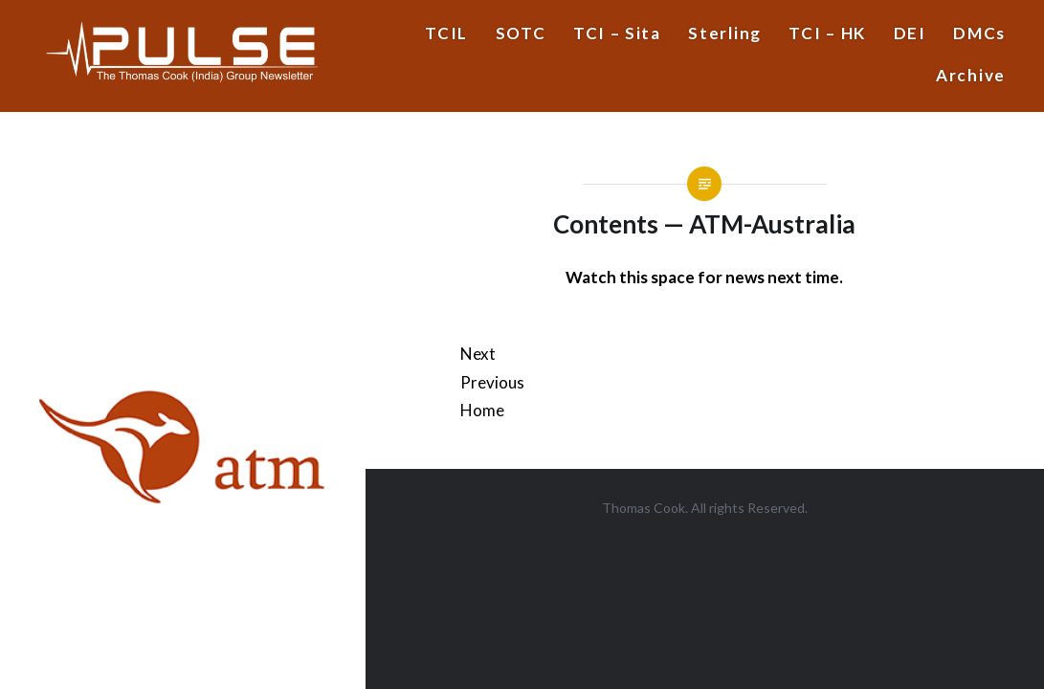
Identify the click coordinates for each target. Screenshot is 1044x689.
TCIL (446, 33)
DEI (910, 33)
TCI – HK (827, 33)
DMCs (979, 33)
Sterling (725, 33)
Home (482, 410)
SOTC (521, 33)
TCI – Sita (617, 33)
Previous (492, 382)
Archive (971, 75)
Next (478, 354)
